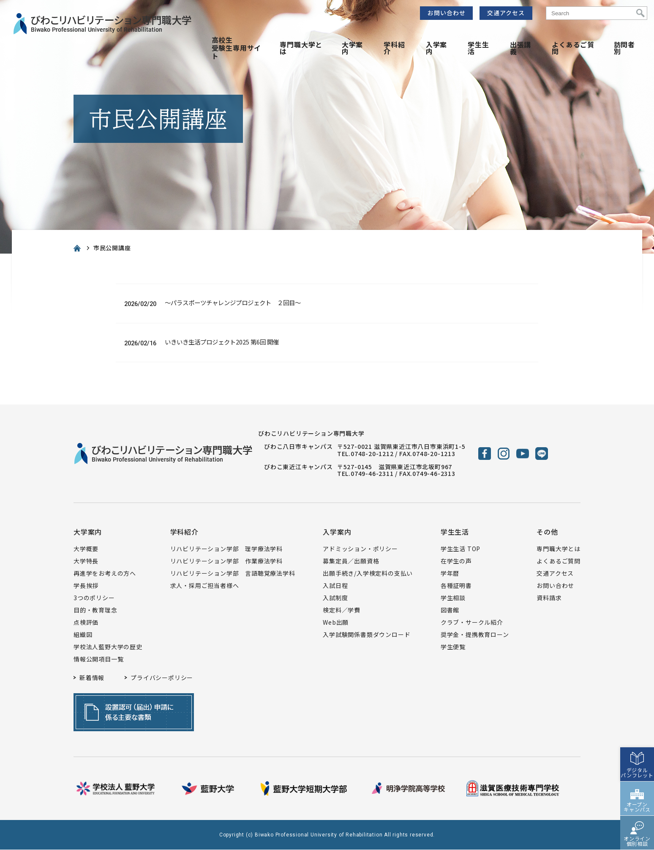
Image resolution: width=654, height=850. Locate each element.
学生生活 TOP (460, 549)
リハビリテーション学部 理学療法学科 (226, 549)
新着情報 (91, 678)
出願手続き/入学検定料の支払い (368, 574)
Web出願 (336, 623)
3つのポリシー (94, 598)
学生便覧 (453, 647)
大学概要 (86, 549)
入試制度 (335, 598)
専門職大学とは (301, 47)
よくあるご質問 (573, 47)
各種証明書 (456, 586)
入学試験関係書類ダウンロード (366, 635)
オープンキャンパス (637, 776)
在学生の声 (456, 562)
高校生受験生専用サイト (237, 48)
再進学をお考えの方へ (105, 574)
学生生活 (478, 47)
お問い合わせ (447, 12)
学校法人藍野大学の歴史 (108, 647)
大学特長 (86, 562)
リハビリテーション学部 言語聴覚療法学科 (232, 574)
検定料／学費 (341, 611)
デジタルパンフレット (637, 741)
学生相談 (453, 598)
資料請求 (549, 598)
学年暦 (450, 574)
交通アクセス (506, 12)
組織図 (83, 635)
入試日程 (335, 586)
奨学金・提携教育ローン (475, 635)
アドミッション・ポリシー (360, 549)
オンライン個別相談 (637, 810)
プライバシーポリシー (162, 678)
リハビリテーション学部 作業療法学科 (226, 562)
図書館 (450, 611)
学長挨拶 (86, 586)
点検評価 (86, 623)
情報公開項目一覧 (98, 660)
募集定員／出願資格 (351, 562)
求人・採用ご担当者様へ (204, 586)
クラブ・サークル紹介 (472, 623)
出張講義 (520, 47)
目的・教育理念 (95, 611)
